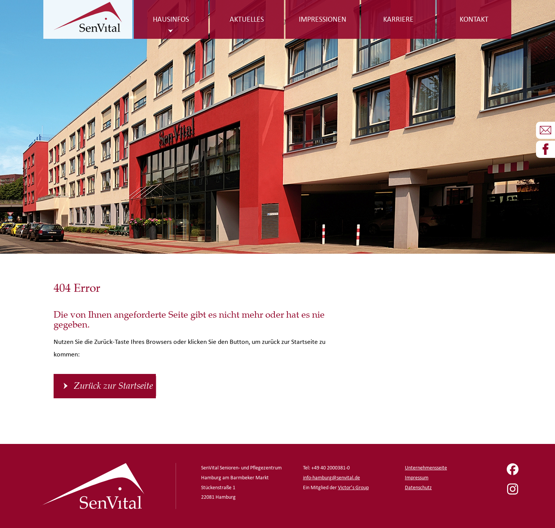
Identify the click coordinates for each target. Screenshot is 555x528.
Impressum (416, 477)
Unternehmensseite (426, 468)
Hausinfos (171, 19)
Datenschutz (418, 487)
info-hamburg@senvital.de (331, 477)
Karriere (398, 19)
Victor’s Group (353, 487)
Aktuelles (247, 19)
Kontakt (474, 19)
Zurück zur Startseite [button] (113, 385)
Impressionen (322, 19)
